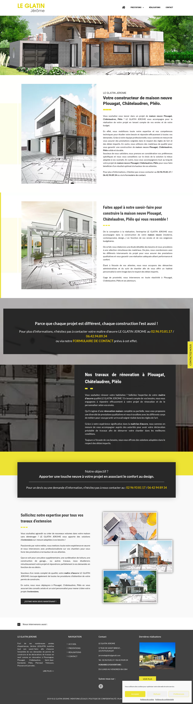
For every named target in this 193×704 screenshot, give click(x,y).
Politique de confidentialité (164, 699)
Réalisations (74, 652)
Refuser (157, 694)
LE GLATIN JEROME (61, 699)
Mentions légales (79, 699)
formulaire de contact (93, 341)
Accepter (135, 694)
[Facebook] (101, 686)
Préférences (178, 694)
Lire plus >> (48, 671)
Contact (72, 656)
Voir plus (147, 679)
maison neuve (142, 147)
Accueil (72, 644)
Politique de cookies (147, 699)
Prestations (74, 648)
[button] (96, 624)
